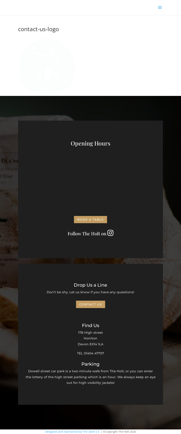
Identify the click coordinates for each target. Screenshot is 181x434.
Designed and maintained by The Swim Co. (72, 431)
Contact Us (90, 304)
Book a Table (90, 219)
